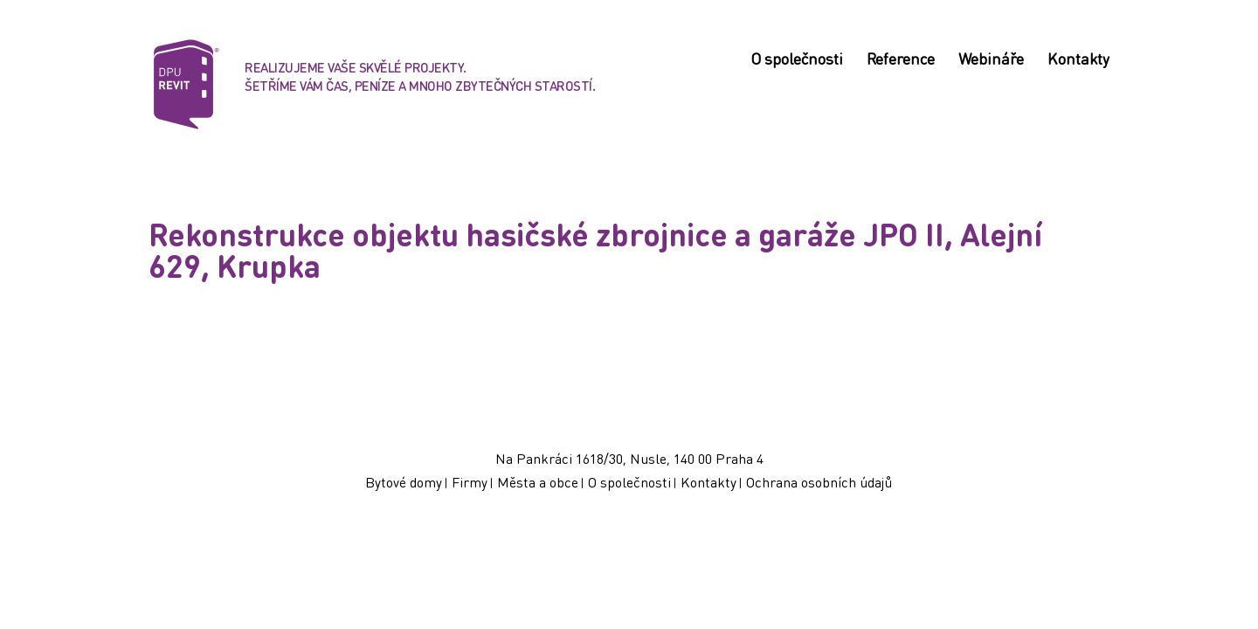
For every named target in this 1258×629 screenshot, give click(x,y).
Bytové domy (403, 482)
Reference (901, 60)
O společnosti (796, 60)
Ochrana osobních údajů (819, 482)
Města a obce (537, 482)
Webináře (991, 60)
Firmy (469, 482)
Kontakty (1078, 60)
